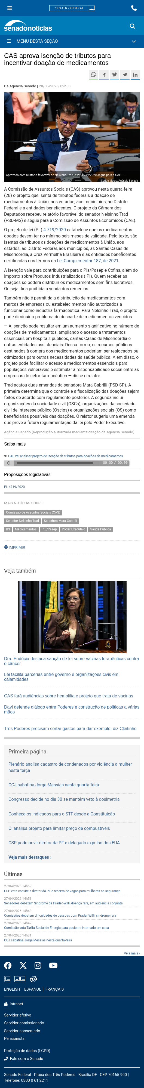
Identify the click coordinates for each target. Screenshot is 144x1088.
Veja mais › (132, 953)
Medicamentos (26, 529)
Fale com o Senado (23, 1058)
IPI (8, 529)
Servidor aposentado (22, 1031)
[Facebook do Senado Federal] (10, 966)
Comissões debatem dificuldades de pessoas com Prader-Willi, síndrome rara (60, 915)
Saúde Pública (100, 529)
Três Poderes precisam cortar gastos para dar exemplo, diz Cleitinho (70, 728)
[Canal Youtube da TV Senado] (51, 966)
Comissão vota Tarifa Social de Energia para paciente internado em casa (56, 928)
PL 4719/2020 (14, 487)
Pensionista (14, 1038)
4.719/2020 (54, 229)
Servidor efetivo (17, 1015)
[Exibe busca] (132, 26)
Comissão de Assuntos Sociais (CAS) (33, 512)
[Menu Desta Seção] (72, 41)
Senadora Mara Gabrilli (60, 521)
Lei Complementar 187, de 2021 (87, 260)
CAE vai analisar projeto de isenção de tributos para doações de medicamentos (65, 456)
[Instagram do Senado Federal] (38, 966)
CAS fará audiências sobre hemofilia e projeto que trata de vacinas (68, 696)
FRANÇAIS (54, 989)
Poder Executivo (73, 529)
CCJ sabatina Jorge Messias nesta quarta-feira (38, 940)
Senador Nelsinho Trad (22, 521)
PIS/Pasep (49, 529)
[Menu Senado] (10, 8)
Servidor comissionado (24, 1023)
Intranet (13, 1004)
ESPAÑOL (32, 989)
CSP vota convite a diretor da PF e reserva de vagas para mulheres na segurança (62, 891)
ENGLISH (12, 989)
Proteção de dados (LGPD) (27, 1051)
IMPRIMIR (14, 547)
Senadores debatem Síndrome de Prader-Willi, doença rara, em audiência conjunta (63, 903)
